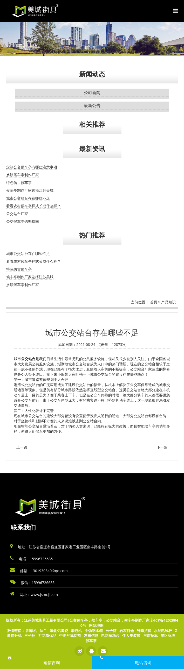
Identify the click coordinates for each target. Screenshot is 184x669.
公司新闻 (92, 92)
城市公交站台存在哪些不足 (28, 198)
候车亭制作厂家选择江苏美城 (29, 190)
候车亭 (91, 640)
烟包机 (76, 630)
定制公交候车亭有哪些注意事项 (31, 167)
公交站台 (28, 359)
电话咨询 (143, 662)
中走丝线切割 (70, 635)
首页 (153, 302)
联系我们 (23, 527)
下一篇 (162, 447)
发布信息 (91, 635)
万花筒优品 (47, 635)
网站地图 (96, 625)
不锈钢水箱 (94, 630)
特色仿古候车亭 (19, 182)
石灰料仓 (126, 630)
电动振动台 (110, 635)
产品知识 (168, 302)
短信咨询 (51, 662)
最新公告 (92, 105)
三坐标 (29, 635)
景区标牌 (168, 635)
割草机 (31, 630)
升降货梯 (144, 630)
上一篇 (21, 447)
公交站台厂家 (17, 213)
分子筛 (111, 630)
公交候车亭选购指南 (22, 221)
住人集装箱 (131, 635)
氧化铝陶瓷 (59, 630)
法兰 (43, 630)
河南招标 (150, 635)
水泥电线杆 (163, 630)
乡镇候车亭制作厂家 (22, 174)
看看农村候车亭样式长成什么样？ (33, 205)
